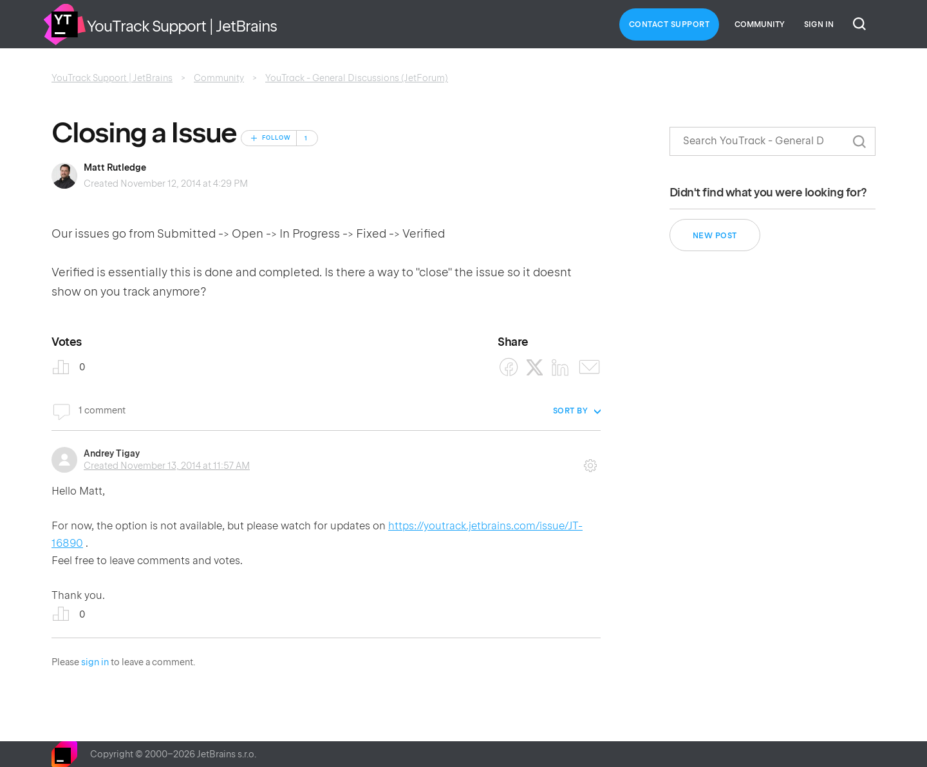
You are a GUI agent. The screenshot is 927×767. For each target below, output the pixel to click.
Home (64, 24)
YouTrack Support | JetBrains (112, 78)
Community (760, 24)
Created (167, 465)
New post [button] (715, 235)
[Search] (773, 141)
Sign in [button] (819, 24)
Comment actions (590, 461)
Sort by (570, 410)
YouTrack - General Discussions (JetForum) (356, 78)
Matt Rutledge (115, 167)
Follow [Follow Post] (276, 138)
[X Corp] (535, 367)
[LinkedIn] (560, 367)
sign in (95, 662)
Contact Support (669, 24)
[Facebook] (509, 367)
